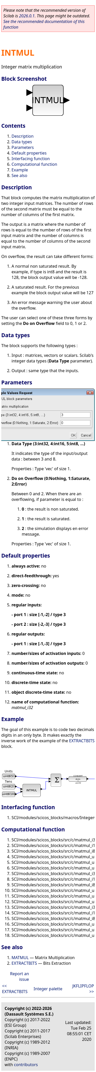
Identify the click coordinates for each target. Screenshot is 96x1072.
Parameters (23, 147)
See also (19, 175)
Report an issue (19, 976)
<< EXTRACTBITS (15, 988)
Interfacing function (31, 158)
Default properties (29, 153)
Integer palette (48, 989)
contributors (26, 1064)
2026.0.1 (27, 16)
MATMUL (20, 957)
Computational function (34, 164)
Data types (22, 142)
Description (23, 136)
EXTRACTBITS (82, 741)
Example (20, 170)
